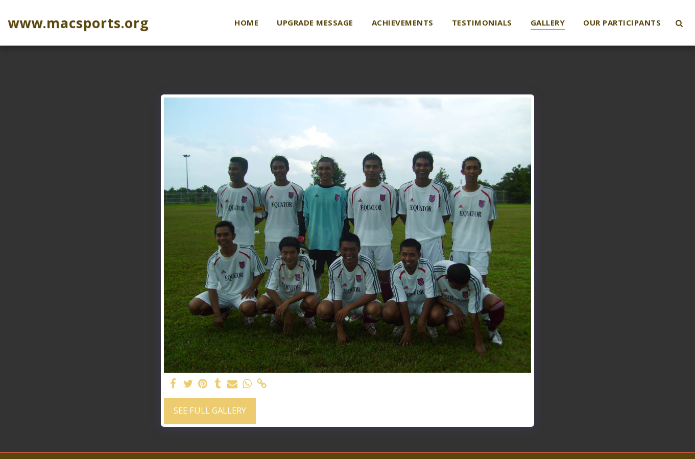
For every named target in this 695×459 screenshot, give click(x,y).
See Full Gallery (210, 410)
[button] (679, 23)
